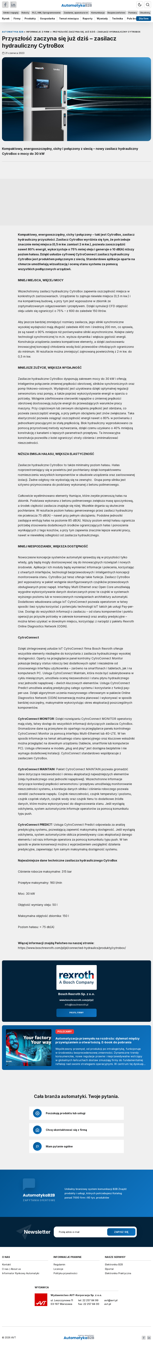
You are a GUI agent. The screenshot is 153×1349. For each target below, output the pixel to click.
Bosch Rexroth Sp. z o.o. (76, 994)
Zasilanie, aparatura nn (76, 12)
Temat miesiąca (69, 18)
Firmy (17, 18)
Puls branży (134, 18)
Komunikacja (98, 12)
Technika (117, 18)
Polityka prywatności (65, 1273)
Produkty (30, 18)
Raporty (88, 18)
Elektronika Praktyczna (118, 1273)
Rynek (5, 18)
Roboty (25, 12)
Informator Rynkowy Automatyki (20, 1273)
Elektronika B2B (114, 1264)
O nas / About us (11, 1269)
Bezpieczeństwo (116, 12)
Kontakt (6, 1264)
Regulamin (59, 1264)
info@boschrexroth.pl (76, 1004)
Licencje (58, 1269)
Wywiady (102, 18)
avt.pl (107, 1304)
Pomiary (132, 12)
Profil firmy (76, 1013)
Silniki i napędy (10, 12)
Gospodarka (47, 18)
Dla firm (144, 18)
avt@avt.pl (110, 1300)
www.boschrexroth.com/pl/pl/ (76, 1000)
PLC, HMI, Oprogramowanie (46, 12)
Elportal (109, 1269)
